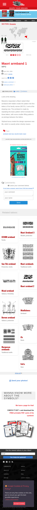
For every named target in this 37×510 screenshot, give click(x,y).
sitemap (6, 477)
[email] (18, 454)
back (34, 41)
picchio (10, 74)
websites (6, 474)
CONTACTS (7, 466)
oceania (3, 20)
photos (23, 470)
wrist (10, 134)
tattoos (23, 466)
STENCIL (23, 91)
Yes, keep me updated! (18, 457)
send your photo (7, 85)
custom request (25, 477)
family (20, 134)
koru (13, 134)
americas (18, 20)
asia (26, 20)
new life (17, 134)
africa (33, 20)
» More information (11, 499)
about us (6, 470)
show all (18, 373)
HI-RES (16, 91)
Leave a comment (8, 82)
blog (22, 474)
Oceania (13, 24)
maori (24, 134)
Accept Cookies (19, 503)
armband (5, 134)
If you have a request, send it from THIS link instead (18, 188)
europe (11, 20)
